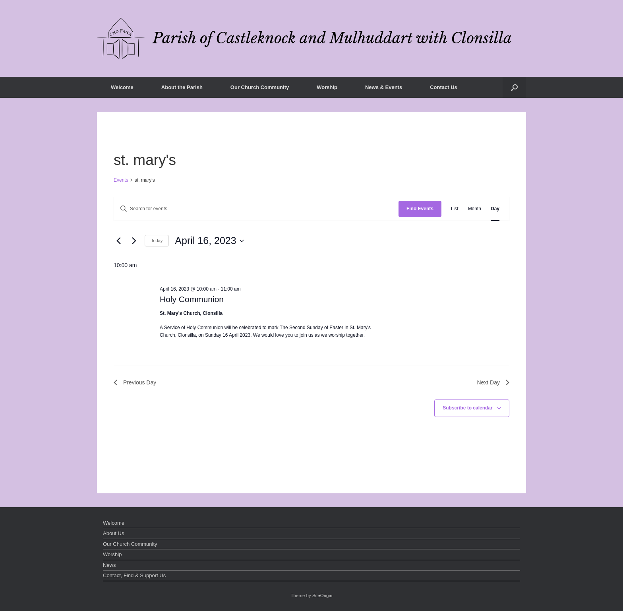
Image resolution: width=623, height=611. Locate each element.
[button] (514, 87)
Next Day (493, 382)
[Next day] (134, 241)
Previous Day (135, 382)
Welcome (122, 87)
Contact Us (443, 87)
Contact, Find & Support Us (134, 575)
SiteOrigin (322, 595)
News (109, 565)
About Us (113, 533)
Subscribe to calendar (467, 408)
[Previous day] (118, 241)
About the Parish (182, 87)
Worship (327, 87)
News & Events (383, 87)
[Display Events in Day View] (495, 209)
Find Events (419, 208)
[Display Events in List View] (455, 209)
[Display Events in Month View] (474, 209)
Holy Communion (192, 299)
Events (121, 180)
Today (157, 240)
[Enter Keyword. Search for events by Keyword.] (256, 209)
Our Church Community (259, 87)
